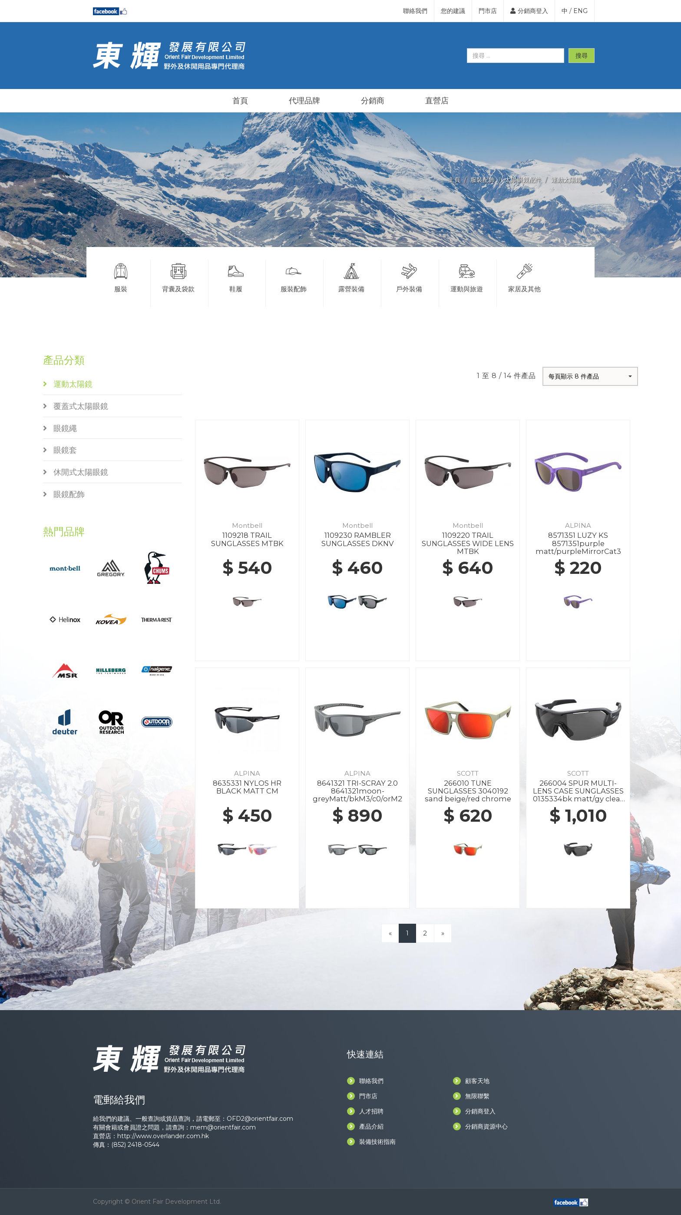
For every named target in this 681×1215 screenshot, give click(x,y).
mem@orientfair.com (223, 1127)
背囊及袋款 (178, 276)
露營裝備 (351, 276)
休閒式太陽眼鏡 (75, 472)
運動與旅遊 (466, 276)
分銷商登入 (529, 11)
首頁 (240, 100)
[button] (590, 376)
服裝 (120, 276)
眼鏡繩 (60, 428)
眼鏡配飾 (64, 494)
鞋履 (236, 276)
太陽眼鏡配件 (523, 180)
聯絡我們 (415, 11)
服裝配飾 (482, 180)
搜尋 (581, 55)
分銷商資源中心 (480, 1126)
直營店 (437, 100)
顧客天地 (471, 1081)
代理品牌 (304, 100)
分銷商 (372, 100)
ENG (580, 11)
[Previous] (390, 933)
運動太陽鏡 (566, 180)
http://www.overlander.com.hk (163, 1136)
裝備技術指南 (371, 1142)
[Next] (443, 933)
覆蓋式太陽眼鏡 (75, 406)
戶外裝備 (409, 276)
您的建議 (453, 11)
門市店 (488, 11)
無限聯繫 (471, 1096)
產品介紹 (365, 1126)
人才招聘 (365, 1111)
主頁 (454, 180)
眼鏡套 (60, 450)
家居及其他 (525, 276)
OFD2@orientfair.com (260, 1119)
